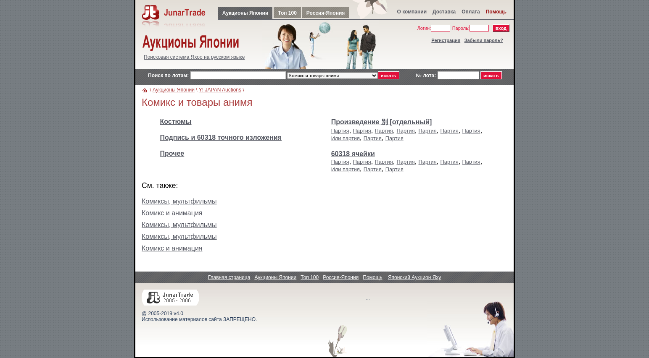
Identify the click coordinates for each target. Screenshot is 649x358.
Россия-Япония (325, 13)
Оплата (471, 12)
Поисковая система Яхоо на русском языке (194, 57)
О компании (412, 12)
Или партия (345, 138)
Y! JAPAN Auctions (220, 90)
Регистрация (445, 40)
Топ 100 (287, 13)
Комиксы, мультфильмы (179, 201)
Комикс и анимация (172, 213)
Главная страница (229, 277)
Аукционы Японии (245, 13)
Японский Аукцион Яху (414, 277)
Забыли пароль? (483, 40)
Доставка (444, 12)
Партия (340, 131)
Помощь (496, 12)
